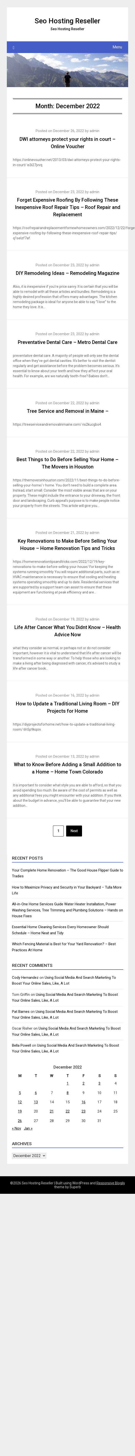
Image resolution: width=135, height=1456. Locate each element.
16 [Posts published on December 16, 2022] (83, 1102)
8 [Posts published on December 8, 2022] (68, 1093)
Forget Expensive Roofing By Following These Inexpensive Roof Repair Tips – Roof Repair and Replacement (67, 207)
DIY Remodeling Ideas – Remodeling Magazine (67, 273)
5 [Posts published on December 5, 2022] (20, 1093)
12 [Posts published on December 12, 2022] (20, 1102)
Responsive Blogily (110, 1183)
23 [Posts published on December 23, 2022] (83, 1111)
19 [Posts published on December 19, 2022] (20, 1111)
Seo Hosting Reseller (67, 21)
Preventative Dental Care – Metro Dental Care (67, 342)
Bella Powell (21, 1045)
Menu (117, 47)
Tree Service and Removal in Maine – (67, 411)
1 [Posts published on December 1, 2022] (68, 1083)
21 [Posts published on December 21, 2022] (52, 1111)
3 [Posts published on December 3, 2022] (99, 1083)
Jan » (28, 1128)
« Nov (16, 1128)
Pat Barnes (21, 1011)
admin (94, 131)
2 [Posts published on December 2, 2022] (83, 1083)
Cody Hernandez (25, 977)
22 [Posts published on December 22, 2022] (68, 1111)
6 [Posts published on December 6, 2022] (36, 1093)
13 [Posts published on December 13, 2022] (36, 1102)
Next (74, 831)
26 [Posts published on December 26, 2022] (20, 1121)
